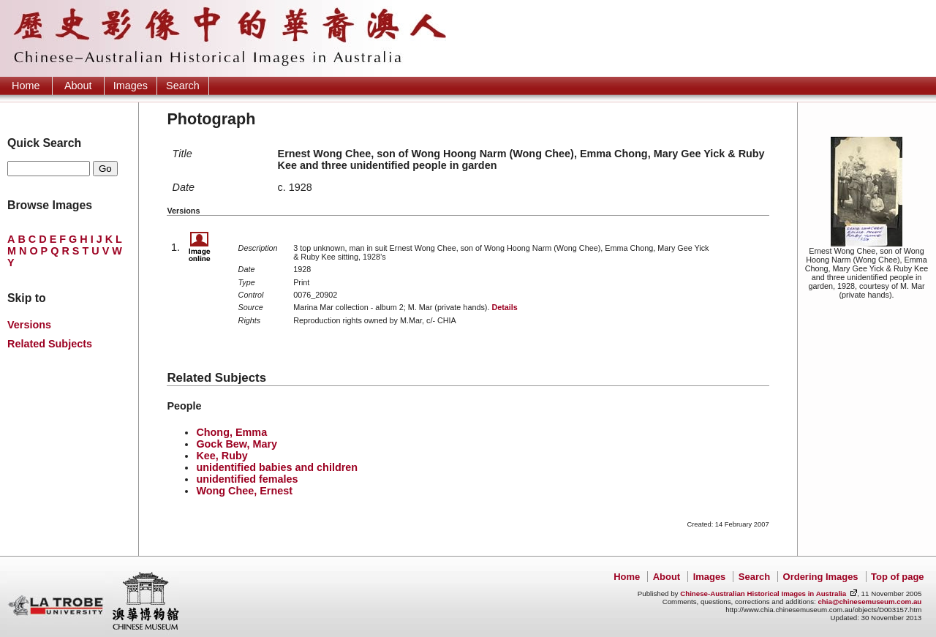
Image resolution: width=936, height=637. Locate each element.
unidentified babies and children (277, 467)
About (78, 85)
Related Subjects (49, 344)
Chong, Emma (231, 432)
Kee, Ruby (221, 455)
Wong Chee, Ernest (244, 491)
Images (130, 85)
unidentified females (247, 479)
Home (25, 85)
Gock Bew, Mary (236, 444)
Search (183, 85)
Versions (29, 325)
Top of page (897, 576)
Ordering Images (820, 576)
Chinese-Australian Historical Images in (763, 593)
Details (504, 307)
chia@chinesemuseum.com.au (869, 602)
